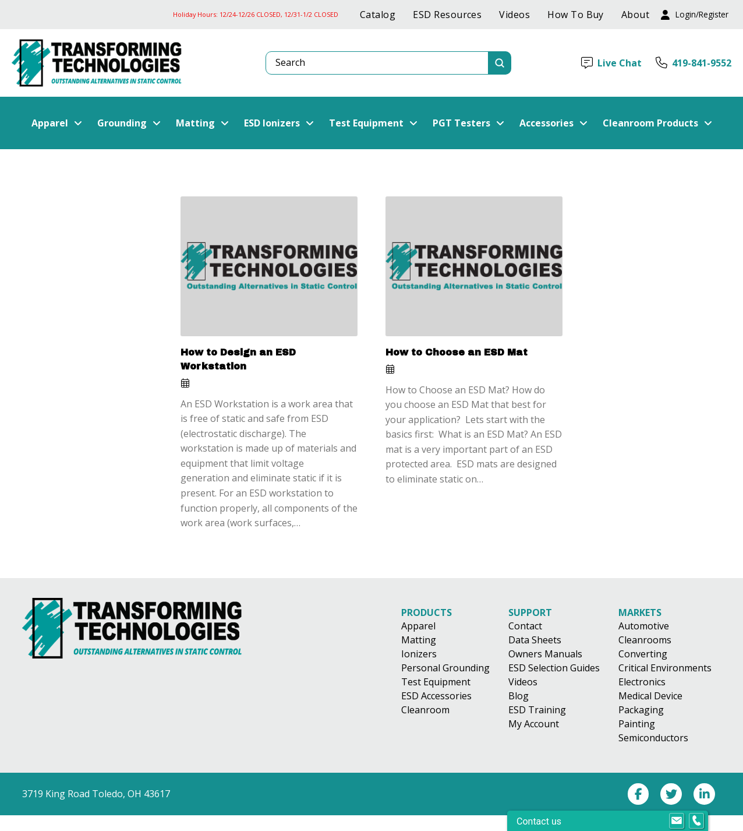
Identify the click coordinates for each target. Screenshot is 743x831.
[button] (694, 15)
